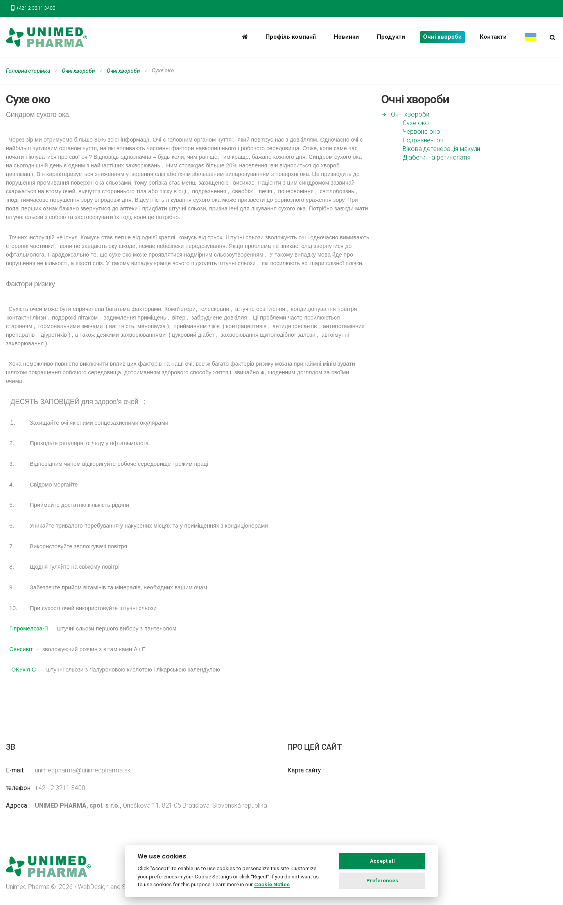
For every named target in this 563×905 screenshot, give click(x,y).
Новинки (346, 36)
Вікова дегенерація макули (441, 149)
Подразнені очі (424, 140)
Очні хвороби (442, 36)
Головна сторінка (28, 71)
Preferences (382, 880)
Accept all (382, 861)
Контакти (493, 36)
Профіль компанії (290, 36)
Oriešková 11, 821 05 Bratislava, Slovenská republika (151, 805)
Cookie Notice (272, 884)
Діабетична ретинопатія (436, 157)
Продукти (391, 36)
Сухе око (416, 123)
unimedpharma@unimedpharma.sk (83, 770)
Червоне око (421, 131)
